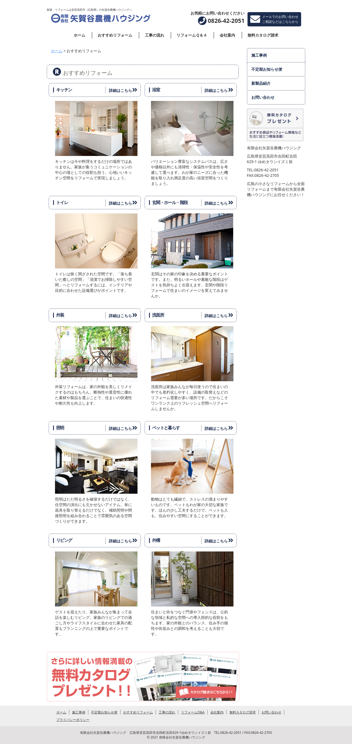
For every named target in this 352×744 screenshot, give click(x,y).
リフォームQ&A (193, 712)
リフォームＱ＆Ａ (192, 35)
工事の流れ (154, 35)
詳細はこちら (124, 90)
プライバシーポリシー (72, 719)
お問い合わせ (262, 97)
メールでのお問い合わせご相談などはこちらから (274, 19)
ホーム (79, 35)
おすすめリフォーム (115, 35)
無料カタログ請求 (263, 35)
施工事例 (259, 55)
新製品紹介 (261, 83)
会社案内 (227, 35)
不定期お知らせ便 (266, 69)
